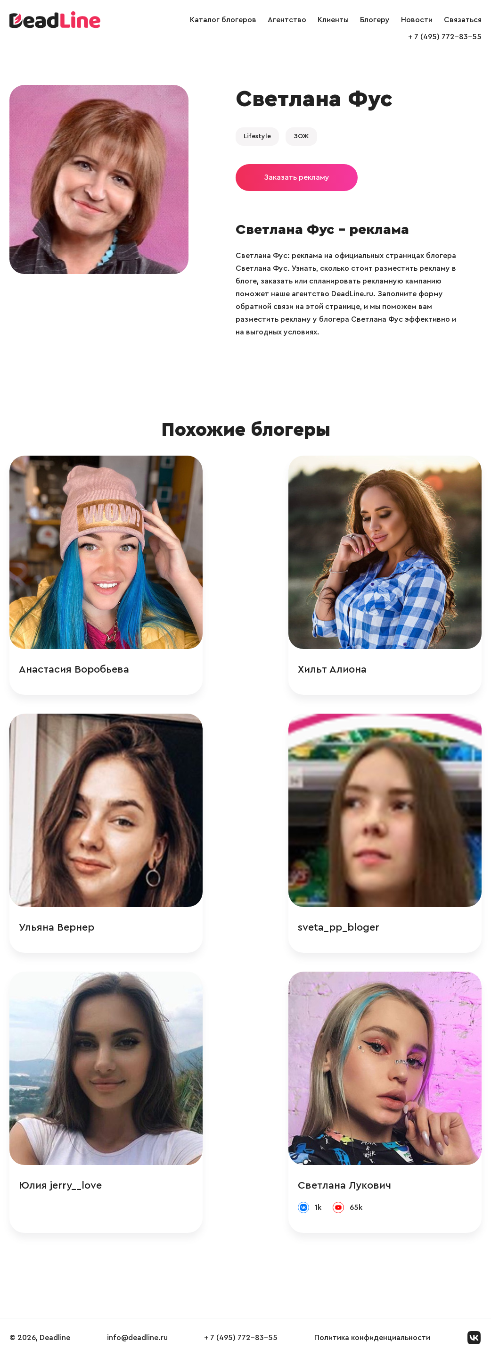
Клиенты (333, 20)
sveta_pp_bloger (338, 927)
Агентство (287, 20)
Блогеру (375, 20)
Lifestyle (257, 136)
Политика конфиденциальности (372, 1337)
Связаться (463, 20)
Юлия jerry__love (60, 1185)
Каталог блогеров (223, 20)
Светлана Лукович (344, 1185)
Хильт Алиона (332, 669)
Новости (417, 20)
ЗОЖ (301, 136)
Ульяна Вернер (56, 927)
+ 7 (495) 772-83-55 (445, 37)
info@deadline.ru (137, 1337)
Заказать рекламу (296, 177)
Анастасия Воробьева (74, 669)
